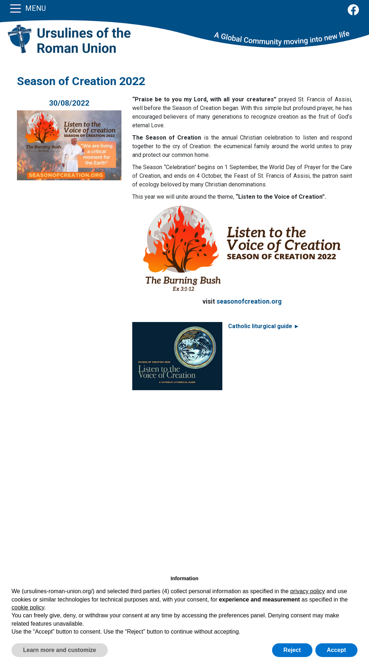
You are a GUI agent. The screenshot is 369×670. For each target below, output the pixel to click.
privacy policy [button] (307, 591)
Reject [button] (292, 650)
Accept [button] (336, 650)
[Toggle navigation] (15, 8)
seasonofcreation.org (249, 301)
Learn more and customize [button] (59, 650)
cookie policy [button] (28, 607)
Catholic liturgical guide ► (263, 326)
